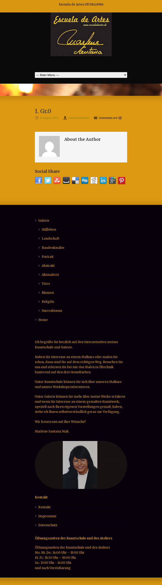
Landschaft (50, 239)
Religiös (48, 302)
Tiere (46, 284)
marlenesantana (78, 118)
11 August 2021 (49, 118)
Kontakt (44, 507)
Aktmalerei (50, 275)
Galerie (43, 221)
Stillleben (49, 230)
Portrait (48, 257)
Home (43, 320)
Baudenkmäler (53, 248)
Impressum (47, 516)
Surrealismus (52, 311)
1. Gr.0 (43, 111)
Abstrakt (48, 266)
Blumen (48, 293)
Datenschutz (47, 525)
